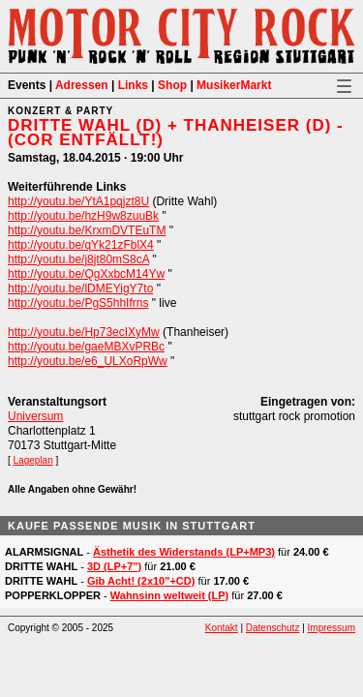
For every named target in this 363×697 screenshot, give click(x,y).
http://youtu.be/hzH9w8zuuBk (83, 216)
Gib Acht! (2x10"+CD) (141, 581)
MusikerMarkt (234, 85)
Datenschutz (273, 627)
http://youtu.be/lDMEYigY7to (80, 288)
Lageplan (33, 460)
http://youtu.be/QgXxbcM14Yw (86, 274)
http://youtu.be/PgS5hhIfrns (78, 303)
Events (26, 85)
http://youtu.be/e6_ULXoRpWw (87, 361)
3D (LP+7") (114, 566)
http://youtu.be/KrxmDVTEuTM (87, 230)
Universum (35, 416)
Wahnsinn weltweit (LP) (169, 595)
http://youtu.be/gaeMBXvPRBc (86, 346)
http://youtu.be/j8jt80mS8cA (78, 259)
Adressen (81, 85)
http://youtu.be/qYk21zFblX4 (81, 245)
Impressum (331, 627)
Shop (172, 85)
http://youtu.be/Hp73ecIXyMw (84, 332)
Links (133, 85)
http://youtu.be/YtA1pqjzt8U (78, 201)
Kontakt (221, 627)
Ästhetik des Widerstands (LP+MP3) (184, 552)
